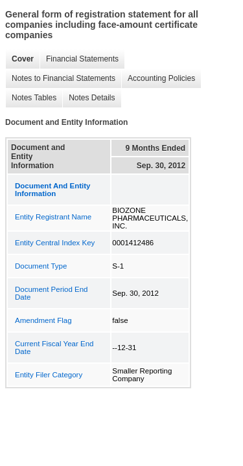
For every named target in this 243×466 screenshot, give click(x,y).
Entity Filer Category (48, 375)
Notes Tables (30, 98)
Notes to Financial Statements (60, 78)
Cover (19, 59)
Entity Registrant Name (53, 217)
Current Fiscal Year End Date (54, 347)
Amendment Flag (43, 320)
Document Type (41, 266)
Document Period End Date (51, 293)
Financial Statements (79, 59)
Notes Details (88, 98)
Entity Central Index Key (55, 243)
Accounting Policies (158, 78)
